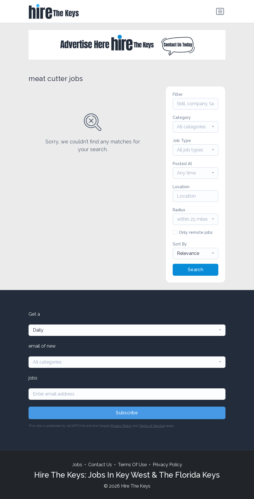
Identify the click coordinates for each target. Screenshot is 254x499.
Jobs (77, 464)
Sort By (180, 244)
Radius (179, 210)
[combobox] (195, 127)
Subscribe (127, 412)
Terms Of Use (132, 464)
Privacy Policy (121, 426)
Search (195, 269)
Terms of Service (152, 426)
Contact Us (100, 464)
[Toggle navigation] (220, 11)
